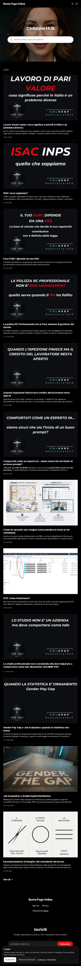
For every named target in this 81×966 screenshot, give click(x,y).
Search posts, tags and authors (28, 39)
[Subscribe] (65, 944)
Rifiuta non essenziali (27, 960)
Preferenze (42, 960)
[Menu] (77, 4)
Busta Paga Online (14, 3)
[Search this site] (73, 4)
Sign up (35, 906)
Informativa (51, 959)
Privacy (45, 906)
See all (8, 879)
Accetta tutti (10, 960)
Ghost (45, 911)
